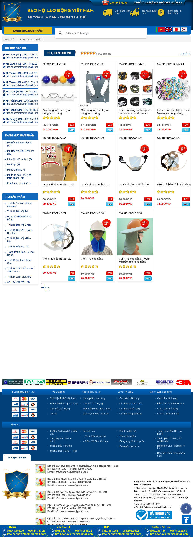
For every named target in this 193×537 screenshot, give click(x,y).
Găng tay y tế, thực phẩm (132, 441)
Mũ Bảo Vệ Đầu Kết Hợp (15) (20, 152)
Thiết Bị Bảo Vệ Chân (19, 224)
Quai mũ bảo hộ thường (95, 184)
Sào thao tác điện (128, 431)
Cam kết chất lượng (60, 408)
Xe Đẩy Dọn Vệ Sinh (18, 282)
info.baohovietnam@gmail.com (26, 533)
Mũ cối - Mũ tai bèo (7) (19, 159)
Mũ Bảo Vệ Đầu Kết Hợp (95, 441)
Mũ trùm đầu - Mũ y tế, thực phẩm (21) (19, 176)
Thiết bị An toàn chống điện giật (19, 204)
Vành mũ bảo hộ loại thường (174, 184)
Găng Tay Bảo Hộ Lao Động (19, 218)
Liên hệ (53, 413)
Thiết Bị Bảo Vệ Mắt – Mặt (19, 240)
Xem (71, 130)
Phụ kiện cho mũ (30, 39)
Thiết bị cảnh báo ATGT (20, 276)
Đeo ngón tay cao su (129, 446)
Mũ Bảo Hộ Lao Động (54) (19, 144)
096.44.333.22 (36, 530)
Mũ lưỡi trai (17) (16, 169)
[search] (100, 33)
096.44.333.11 (83, 530)
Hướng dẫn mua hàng (94, 398)
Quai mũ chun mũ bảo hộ (134, 184)
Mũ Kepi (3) (13, 164)
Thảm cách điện (127, 436)
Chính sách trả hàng (129, 408)
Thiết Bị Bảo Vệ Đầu (18, 246)
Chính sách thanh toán (130, 403)
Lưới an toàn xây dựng (94, 436)
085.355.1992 (110, 530)
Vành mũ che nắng (92, 258)
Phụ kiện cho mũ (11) (19, 183)
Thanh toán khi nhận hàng (174, 12)
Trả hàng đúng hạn (149, 12)
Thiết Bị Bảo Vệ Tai (17, 211)
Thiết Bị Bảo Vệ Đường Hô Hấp (19, 231)
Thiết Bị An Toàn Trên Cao (19, 262)
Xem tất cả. (185, 53)
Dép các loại (89, 431)
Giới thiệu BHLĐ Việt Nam (63, 398)
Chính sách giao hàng (130, 413)
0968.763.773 (62, 530)
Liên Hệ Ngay (119, 2)
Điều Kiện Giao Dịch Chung (64, 403)
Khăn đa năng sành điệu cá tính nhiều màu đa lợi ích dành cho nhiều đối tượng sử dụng (136, 115)
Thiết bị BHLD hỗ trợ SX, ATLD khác (20, 270)
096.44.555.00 (15, 530)
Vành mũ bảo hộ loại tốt (57, 258)
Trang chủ (8, 39)
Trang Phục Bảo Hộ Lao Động (20, 253)
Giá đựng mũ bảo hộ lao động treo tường (57, 112)
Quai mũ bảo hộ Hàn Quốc (58, 184)
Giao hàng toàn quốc (122, 12)
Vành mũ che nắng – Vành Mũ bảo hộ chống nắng (134, 260)
